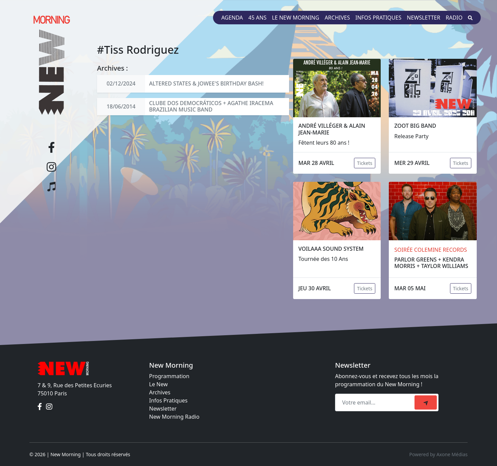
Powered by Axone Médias (438, 454)
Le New (158, 384)
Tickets (364, 163)
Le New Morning (295, 17)
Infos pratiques (378, 17)
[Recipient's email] (376, 402)
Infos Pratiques (168, 400)
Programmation (169, 376)
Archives (337, 17)
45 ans (258, 17)
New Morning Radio (174, 416)
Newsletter (423, 17)
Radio (454, 17)
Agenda (232, 17)
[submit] (426, 402)
